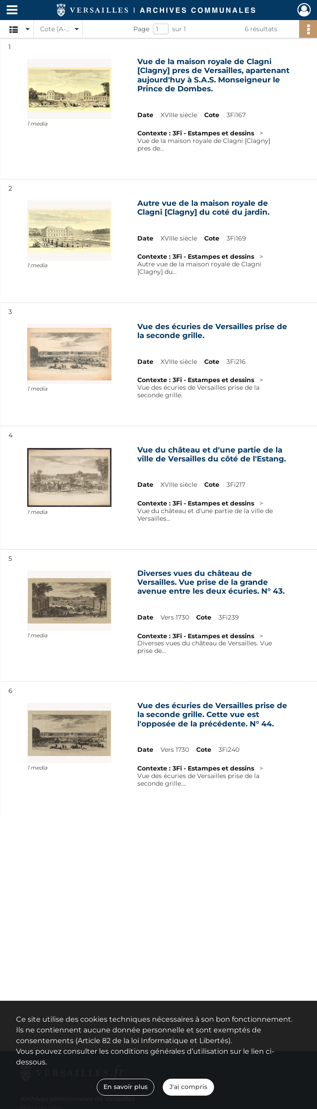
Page (141, 29)
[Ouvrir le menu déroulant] (12, 10)
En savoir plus (125, 1087)
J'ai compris (188, 1087)
